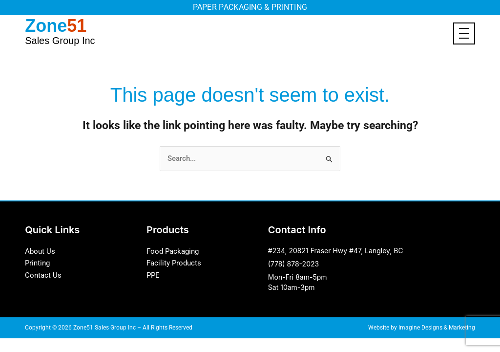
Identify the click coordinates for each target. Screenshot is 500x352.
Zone (60, 31)
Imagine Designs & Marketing (436, 327)
